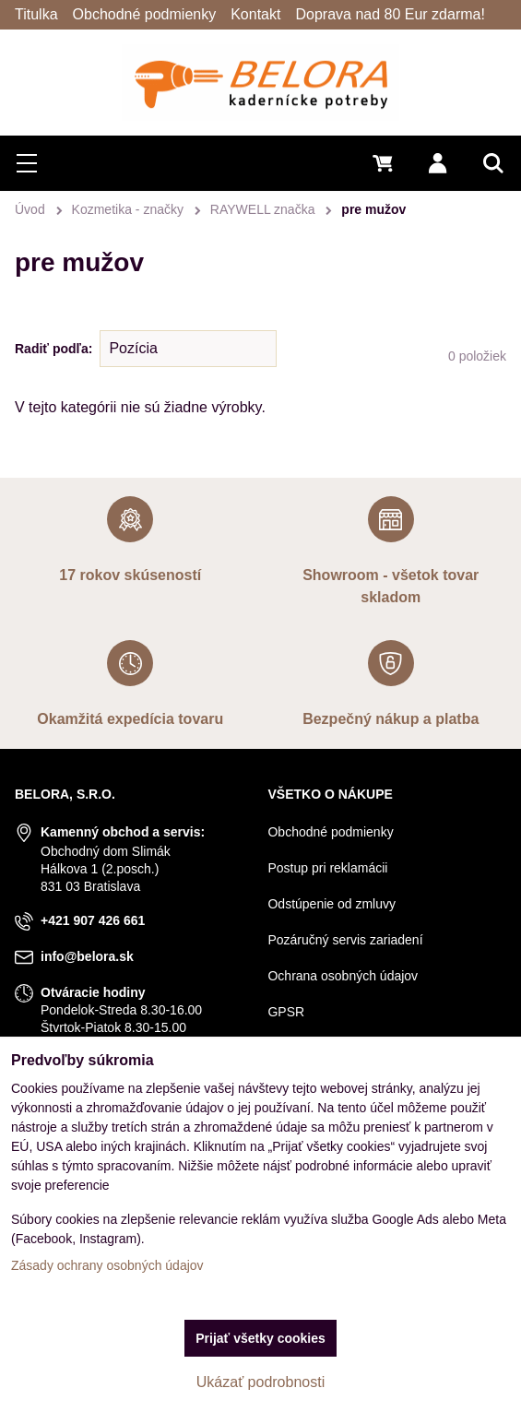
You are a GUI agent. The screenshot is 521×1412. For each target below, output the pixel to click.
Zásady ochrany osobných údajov (107, 1265)
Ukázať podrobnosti (260, 1382)
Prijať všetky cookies (260, 1338)
